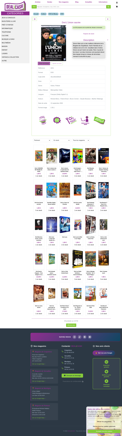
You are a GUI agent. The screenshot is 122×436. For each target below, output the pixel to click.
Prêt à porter (7, 25)
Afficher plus (71, 325)
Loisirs (4, 53)
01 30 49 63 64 (69, 352)
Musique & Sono (8, 39)
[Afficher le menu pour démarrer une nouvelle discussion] (72, 376)
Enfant (4, 50)
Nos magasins (64, 2)
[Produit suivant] (107, 40)
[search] (71, 7)
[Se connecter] (117, 2)
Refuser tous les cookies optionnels (104, 426)
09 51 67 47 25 (69, 358)
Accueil (36, 14)
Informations (103, 2)
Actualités (88, 2)
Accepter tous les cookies (104, 431)
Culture (5, 35)
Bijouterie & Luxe (9, 21)
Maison (4, 46)
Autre (4, 60)
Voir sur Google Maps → (39, 364)
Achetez (37, 2)
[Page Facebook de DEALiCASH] (85, 337)
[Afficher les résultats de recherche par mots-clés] (108, 7)
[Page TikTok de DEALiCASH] (79, 337)
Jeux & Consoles (8, 17)
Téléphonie (6, 32)
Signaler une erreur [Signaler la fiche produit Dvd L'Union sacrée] (57, 63)
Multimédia (6, 43)
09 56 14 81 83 (69, 369)
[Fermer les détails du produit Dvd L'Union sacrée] (34, 19)
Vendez (49, 2)
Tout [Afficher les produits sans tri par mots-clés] (34, 6)
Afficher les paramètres (104, 421)
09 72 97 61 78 (69, 363)
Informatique (7, 28)
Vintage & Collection (10, 57)
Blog (77, 2)
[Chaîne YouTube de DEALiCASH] (90, 337)
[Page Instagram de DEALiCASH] (74, 337)
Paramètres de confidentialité (73, 381)
